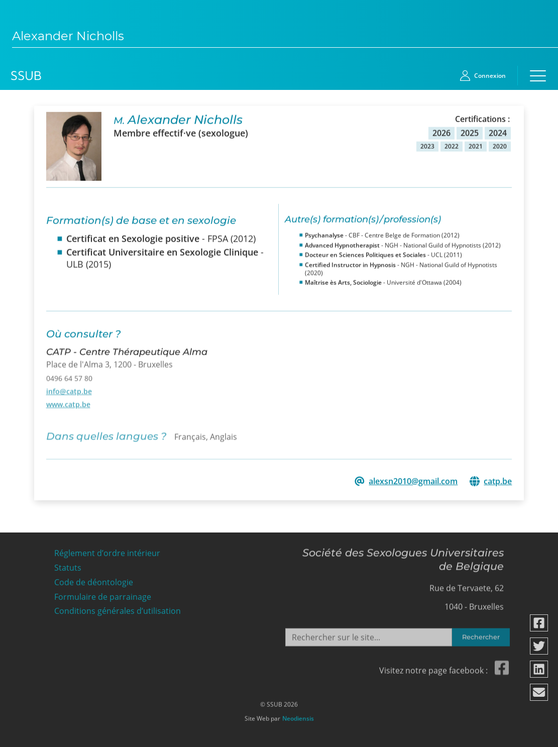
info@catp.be (69, 388)
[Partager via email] (539, 692)
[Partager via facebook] (539, 622)
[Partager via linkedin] (539, 669)
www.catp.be (68, 401)
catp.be (498, 480)
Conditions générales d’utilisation (117, 608)
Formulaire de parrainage (102, 594)
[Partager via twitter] (539, 646)
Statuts (67, 565)
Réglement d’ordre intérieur (107, 550)
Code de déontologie (93, 579)
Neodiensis (298, 715)
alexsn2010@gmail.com (413, 480)
